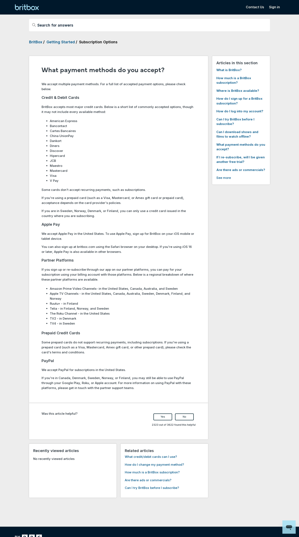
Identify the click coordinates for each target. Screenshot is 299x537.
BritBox (35, 42)
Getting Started (61, 42)
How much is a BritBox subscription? (152, 472)
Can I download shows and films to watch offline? (237, 134)
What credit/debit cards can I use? (151, 457)
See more (223, 178)
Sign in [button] (274, 7)
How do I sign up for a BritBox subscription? (239, 101)
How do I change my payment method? (154, 465)
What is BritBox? (229, 70)
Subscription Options (98, 42)
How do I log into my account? (239, 111)
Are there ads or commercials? (148, 480)
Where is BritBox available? (237, 91)
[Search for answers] (149, 25)
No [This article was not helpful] (184, 416)
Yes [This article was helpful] (163, 416)
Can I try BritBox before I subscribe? (152, 488)
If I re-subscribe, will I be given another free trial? (240, 159)
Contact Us (255, 7)
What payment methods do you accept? (240, 147)
